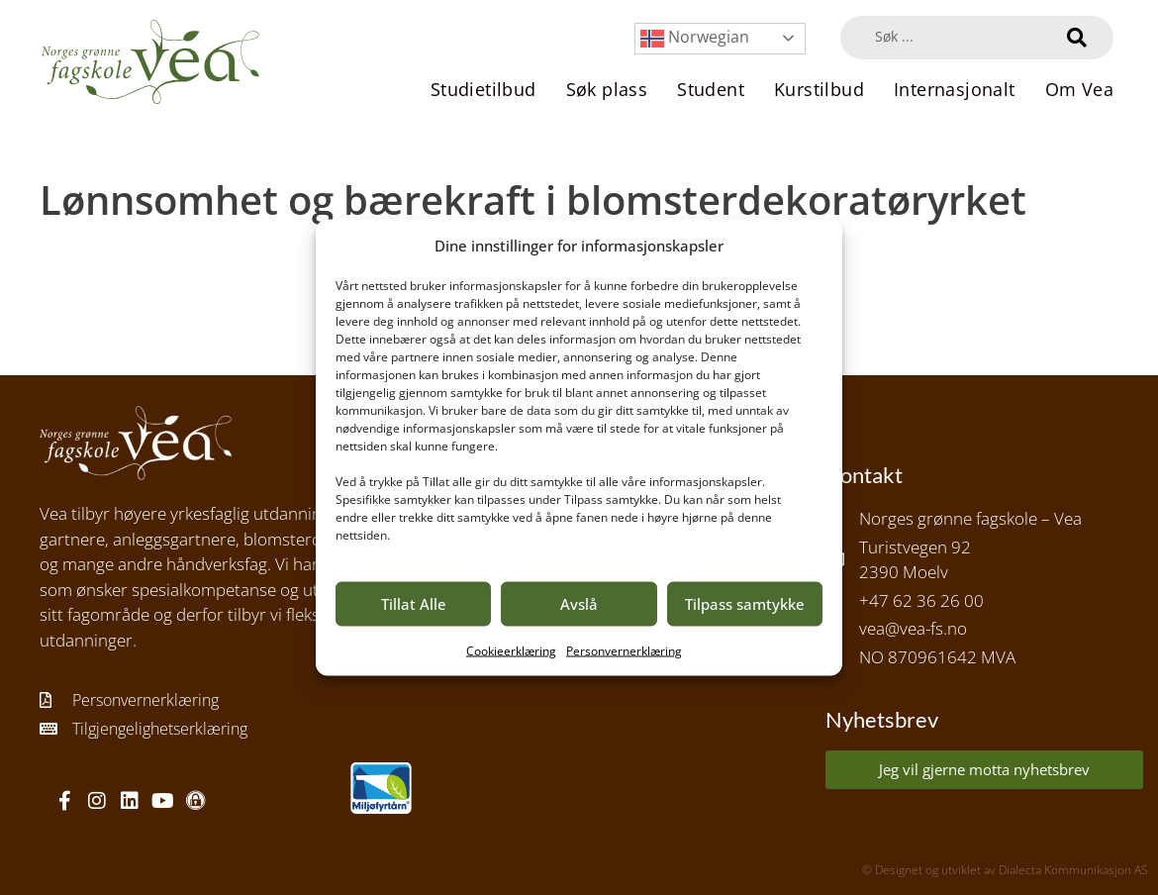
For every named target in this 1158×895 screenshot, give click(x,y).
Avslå (579, 604)
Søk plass (607, 89)
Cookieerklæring (511, 650)
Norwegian (694, 38)
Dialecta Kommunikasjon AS (1073, 869)
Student (710, 89)
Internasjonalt (954, 89)
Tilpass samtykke (745, 604)
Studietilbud (483, 89)
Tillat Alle (413, 604)
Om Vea (1079, 89)
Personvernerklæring (624, 650)
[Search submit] (1077, 37)
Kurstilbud (819, 89)
